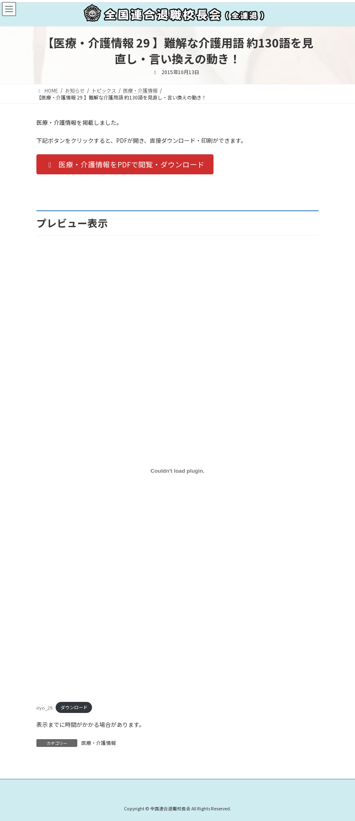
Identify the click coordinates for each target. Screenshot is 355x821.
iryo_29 (44, 707)
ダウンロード (74, 707)
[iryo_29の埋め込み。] (177, 471)
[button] (124, 164)
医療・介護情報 (98, 742)
